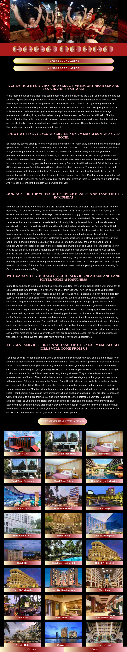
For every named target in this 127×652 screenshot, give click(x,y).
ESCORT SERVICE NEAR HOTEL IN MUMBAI (62, 421)
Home (17, 49)
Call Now (31, 649)
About (28, 49)
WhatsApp (95, 649)
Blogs (97, 49)
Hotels (108, 49)
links (87, 49)
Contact (75, 49)
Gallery (39, 49)
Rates (64, 49)
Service (52, 49)
